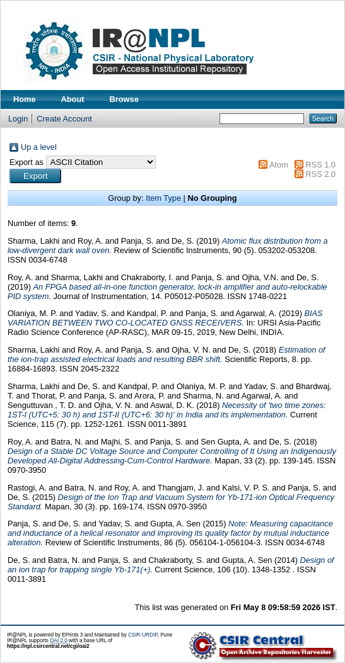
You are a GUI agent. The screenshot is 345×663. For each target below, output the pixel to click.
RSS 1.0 (320, 164)
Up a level (39, 147)
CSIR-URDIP (143, 635)
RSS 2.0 (320, 174)
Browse (124, 99)
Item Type (163, 198)
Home (24, 99)
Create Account (64, 118)
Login (18, 118)
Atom (278, 164)
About (73, 99)
